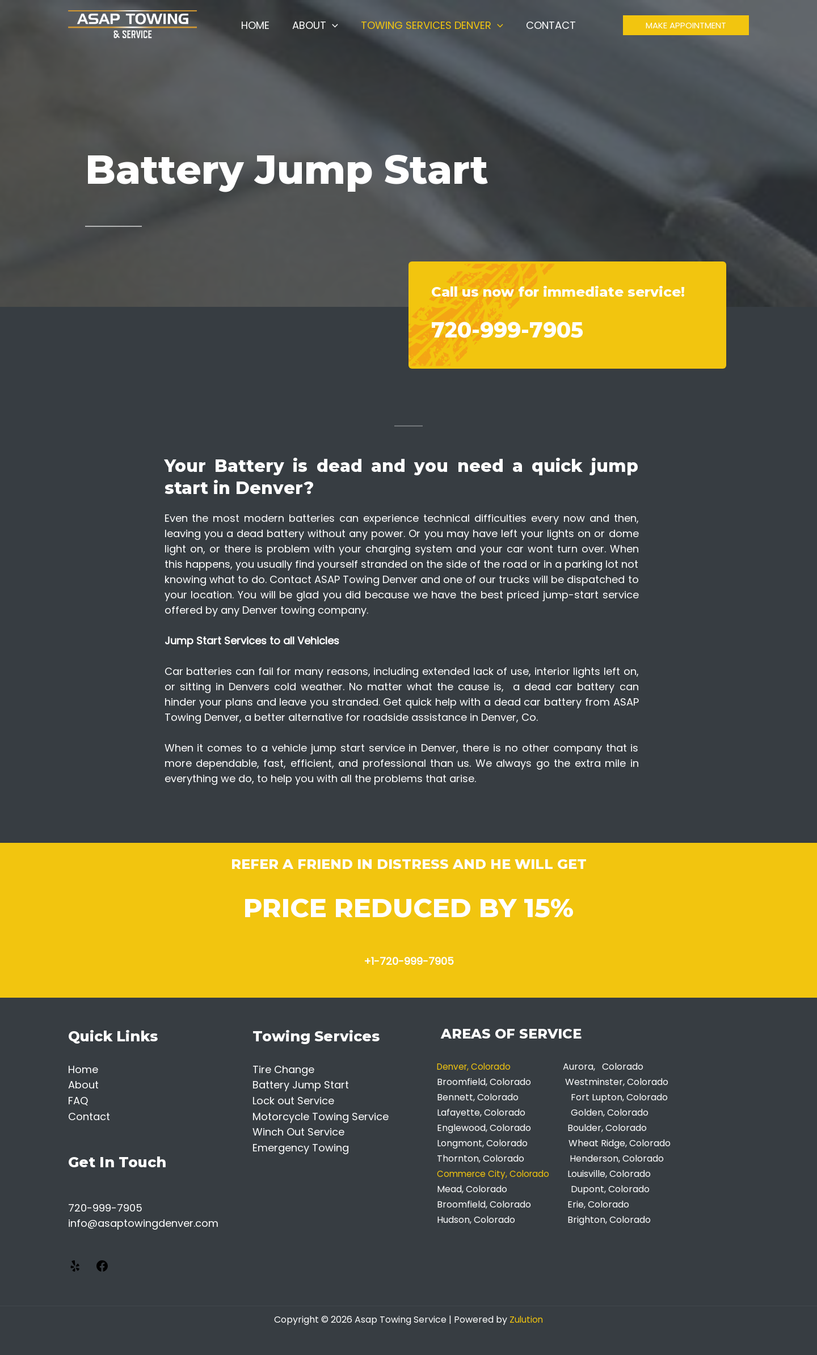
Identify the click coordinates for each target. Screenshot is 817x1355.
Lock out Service (293, 1100)
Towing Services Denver (431, 31)
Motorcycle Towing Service (320, 1115)
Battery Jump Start (300, 1085)
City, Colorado (523, 1173)
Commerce (464, 1173)
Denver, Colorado (478, 1066)
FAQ (78, 1100)
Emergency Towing (300, 1146)
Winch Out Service (298, 1131)
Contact (547, 31)
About (316, 31)
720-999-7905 (532, 327)
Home (259, 31)
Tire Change (283, 1069)
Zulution (526, 1317)
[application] (333, 31)
